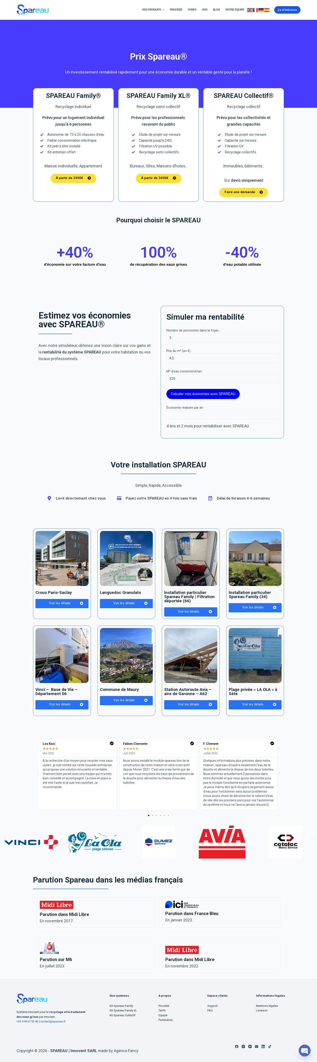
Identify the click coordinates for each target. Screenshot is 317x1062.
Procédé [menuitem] (176, 9)
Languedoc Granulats (120, 592)
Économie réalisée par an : (185, 408)
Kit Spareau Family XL (123, 1010)
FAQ (210, 1010)
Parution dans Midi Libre (64, 914)
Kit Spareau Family (121, 1005)
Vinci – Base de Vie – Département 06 (56, 691)
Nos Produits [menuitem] (154, 10)
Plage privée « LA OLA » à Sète (253, 691)
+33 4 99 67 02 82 (28, 1021)
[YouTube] (250, 1046)
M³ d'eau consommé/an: (184, 371)
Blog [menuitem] (216, 9)
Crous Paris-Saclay (53, 592)
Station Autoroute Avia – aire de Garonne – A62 (187, 691)
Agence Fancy (126, 1050)
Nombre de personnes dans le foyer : (193, 330)
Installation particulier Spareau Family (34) (250, 594)
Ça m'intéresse (287, 9)
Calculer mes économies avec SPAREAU (203, 394)
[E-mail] (256, 1046)
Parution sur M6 (56, 959)
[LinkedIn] (263, 1046)
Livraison (261, 1010)
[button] (148, 815)
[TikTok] (269, 1046)
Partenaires (165, 1020)
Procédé (163, 1005)
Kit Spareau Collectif (122, 1015)
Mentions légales (267, 1005)
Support (212, 1005)
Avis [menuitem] (204, 9)
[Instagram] (243, 1046)
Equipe (162, 1015)
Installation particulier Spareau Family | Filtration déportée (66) (189, 596)
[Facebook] (236, 1046)
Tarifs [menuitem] (192, 9)
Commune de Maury (119, 689)
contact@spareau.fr (53, 1021)
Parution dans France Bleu (191, 913)
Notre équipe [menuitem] (235, 9)
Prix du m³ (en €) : (179, 351)
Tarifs (162, 1010)
